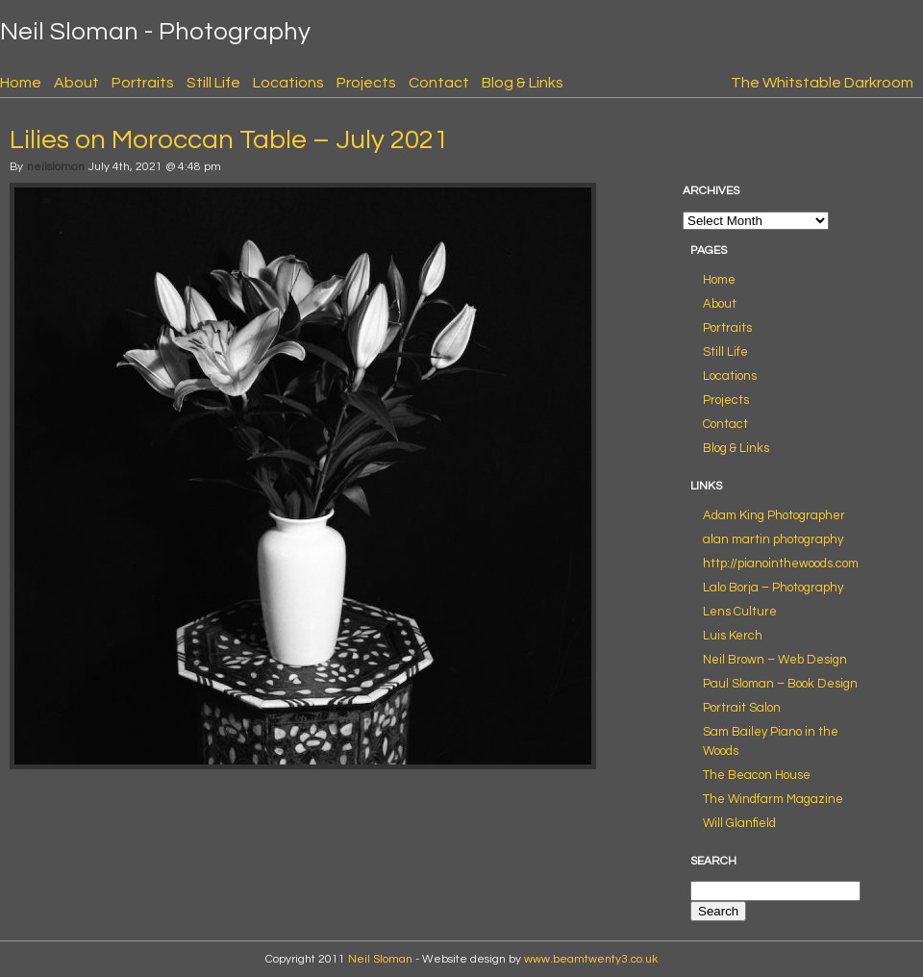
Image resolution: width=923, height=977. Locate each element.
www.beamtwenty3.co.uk (591, 959)
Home (20, 82)
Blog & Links (522, 82)
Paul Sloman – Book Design (780, 683)
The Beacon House (757, 775)
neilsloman (56, 167)
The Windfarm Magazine (773, 799)
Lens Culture (740, 611)
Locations (288, 82)
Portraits (143, 82)
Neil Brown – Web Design (775, 659)
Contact (439, 82)
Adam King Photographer (774, 515)
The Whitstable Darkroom (822, 82)
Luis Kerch (732, 635)
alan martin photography (773, 539)
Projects (366, 82)
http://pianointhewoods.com (781, 563)
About (76, 82)
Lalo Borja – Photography (773, 587)
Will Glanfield (739, 823)
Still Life (213, 82)
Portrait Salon (742, 707)
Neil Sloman (380, 959)
